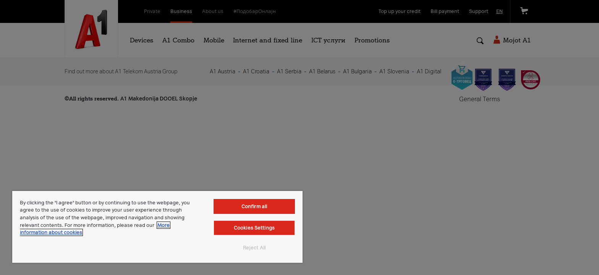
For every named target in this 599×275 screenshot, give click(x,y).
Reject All (254, 248)
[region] (157, 227)
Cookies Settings (254, 228)
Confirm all (254, 206)
